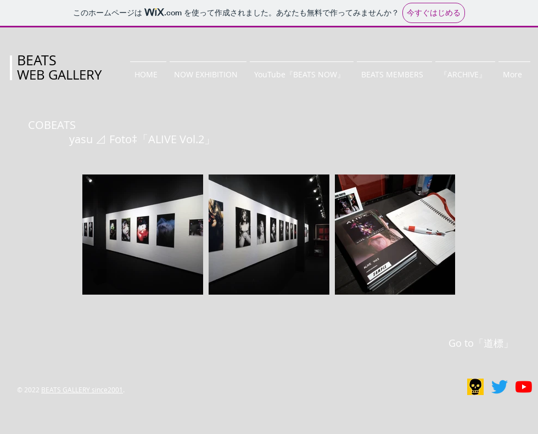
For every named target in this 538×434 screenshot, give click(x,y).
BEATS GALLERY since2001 (82, 389)
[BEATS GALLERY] (499, 387)
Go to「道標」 (481, 343)
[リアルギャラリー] (475, 387)
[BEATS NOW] (523, 387)
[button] (208, 69)
